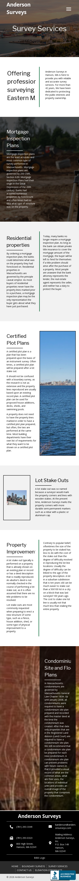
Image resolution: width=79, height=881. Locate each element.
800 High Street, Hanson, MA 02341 (26, 845)
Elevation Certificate (48, 870)
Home (14, 866)
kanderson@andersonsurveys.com (65, 826)
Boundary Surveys (33, 866)
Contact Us (24, 870)
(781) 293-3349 (24, 826)
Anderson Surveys (39, 816)
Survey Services (58, 866)
